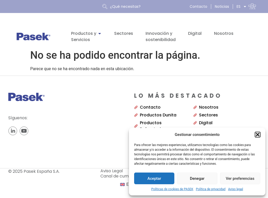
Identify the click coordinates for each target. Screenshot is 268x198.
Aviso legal (235, 189)
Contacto (198, 6)
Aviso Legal (111, 171)
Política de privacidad (210, 189)
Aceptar (154, 178)
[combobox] (143, 6)
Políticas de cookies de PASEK (172, 189)
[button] (257, 134)
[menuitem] (246, 6)
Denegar (197, 178)
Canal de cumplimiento (127, 176)
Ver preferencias (240, 178)
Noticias (222, 6)
